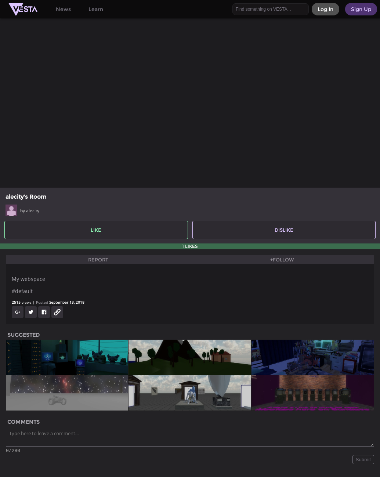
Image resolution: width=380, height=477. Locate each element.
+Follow (282, 260)
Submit (363, 460)
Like (96, 230)
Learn (95, 9)
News (63, 9)
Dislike (284, 230)
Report (98, 260)
